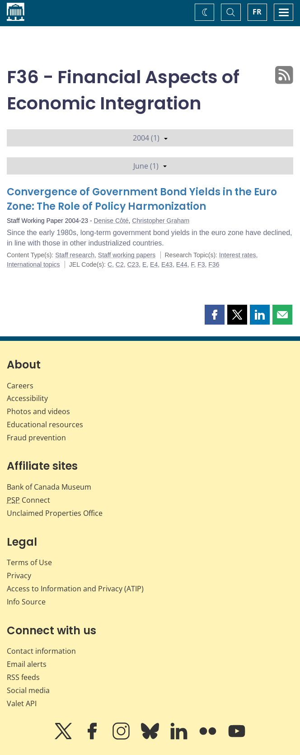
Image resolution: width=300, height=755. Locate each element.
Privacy (19, 575)
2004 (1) (150, 138)
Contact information (41, 651)
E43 (167, 264)
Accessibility (27, 398)
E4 (154, 264)
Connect (28, 500)
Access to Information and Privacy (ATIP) (75, 589)
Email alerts (27, 664)
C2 (120, 264)
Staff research (74, 255)
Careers (20, 386)
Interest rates (237, 255)
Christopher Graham (160, 220)
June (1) (150, 166)
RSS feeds (23, 677)
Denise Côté (111, 220)
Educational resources (45, 424)
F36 (213, 264)
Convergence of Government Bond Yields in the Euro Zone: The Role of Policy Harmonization (142, 199)
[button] (215, 315)
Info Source (26, 602)
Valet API (22, 703)
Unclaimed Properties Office (55, 513)
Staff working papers (126, 255)
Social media (28, 690)
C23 (133, 264)
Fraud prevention (36, 438)
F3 (201, 264)
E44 (182, 264)
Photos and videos (38, 411)
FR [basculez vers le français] (257, 12)
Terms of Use (29, 562)
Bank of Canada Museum (49, 487)
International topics (33, 264)
